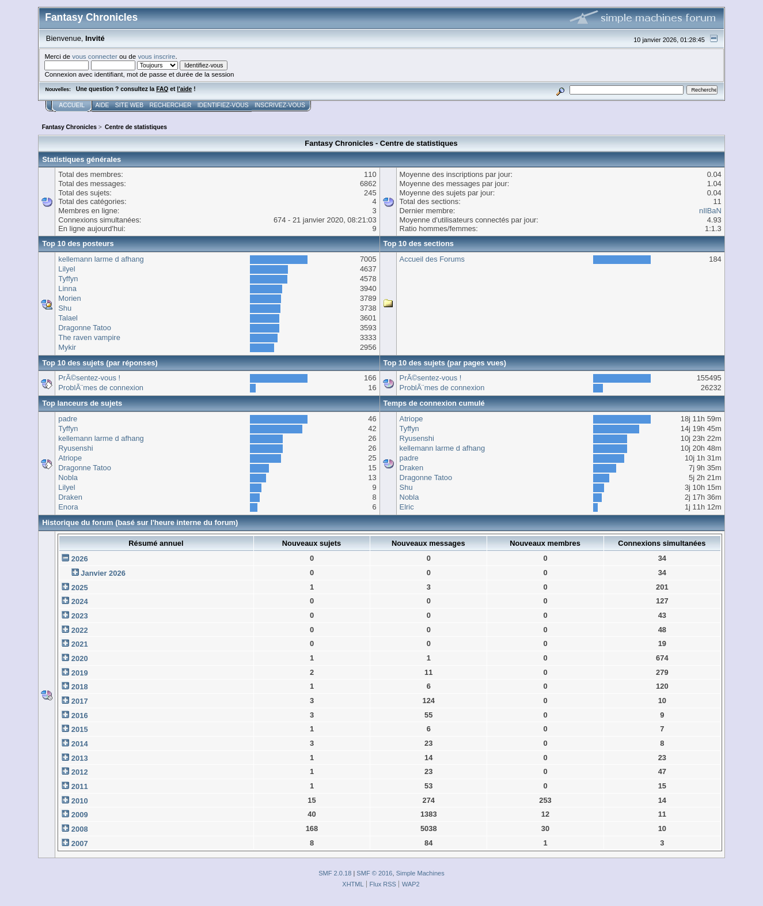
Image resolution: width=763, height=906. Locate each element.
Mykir (67, 347)
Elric (407, 507)
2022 (79, 630)
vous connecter (94, 56)
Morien (69, 298)
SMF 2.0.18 (334, 873)
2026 (79, 558)
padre (67, 418)
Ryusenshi (75, 448)
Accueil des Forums (432, 259)
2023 (79, 615)
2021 (79, 644)
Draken (70, 497)
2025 (79, 587)
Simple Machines (420, 873)
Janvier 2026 (103, 573)
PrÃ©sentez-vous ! (89, 377)
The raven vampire (89, 337)
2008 (79, 829)
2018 (79, 686)
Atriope (70, 458)
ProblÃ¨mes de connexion (100, 387)
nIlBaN (710, 210)
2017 (79, 701)
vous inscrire (156, 56)
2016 (79, 715)
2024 (79, 601)
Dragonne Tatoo (84, 327)
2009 (79, 814)
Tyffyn (68, 278)
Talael (68, 318)
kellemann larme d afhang (101, 259)
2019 (79, 673)
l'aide (184, 89)
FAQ (162, 89)
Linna (67, 288)
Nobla (68, 477)
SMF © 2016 (374, 873)
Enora (68, 507)
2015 (79, 729)
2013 (79, 758)
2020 (79, 658)
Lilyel (66, 269)
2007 (79, 843)
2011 (79, 786)
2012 (79, 772)
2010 (79, 800)
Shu (64, 308)
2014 (79, 743)
